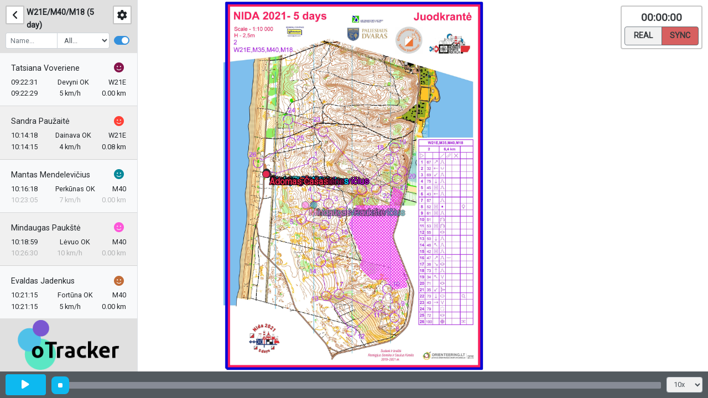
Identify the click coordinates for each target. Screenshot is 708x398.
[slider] (60, 385)
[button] (315, 207)
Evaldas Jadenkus (43, 281)
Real (643, 34)
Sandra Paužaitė (40, 121)
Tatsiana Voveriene (45, 68)
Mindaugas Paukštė (46, 228)
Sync (680, 34)
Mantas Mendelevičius (50, 175)
